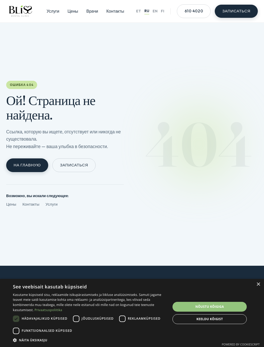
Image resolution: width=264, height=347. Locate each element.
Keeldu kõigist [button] (209, 319)
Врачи (92, 11)
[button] (89, 340)
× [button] (258, 284)
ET (138, 11)
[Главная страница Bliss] (20, 11)
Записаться (74, 165)
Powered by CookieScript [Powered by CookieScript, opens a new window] (241, 344)
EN (155, 11)
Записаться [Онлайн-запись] (236, 11)
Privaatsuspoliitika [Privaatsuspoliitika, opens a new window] (48, 310)
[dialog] (132, 313)
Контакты (115, 11)
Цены (73, 11)
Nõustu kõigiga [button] (209, 306)
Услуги (53, 11)
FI (162, 11)
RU (146, 11)
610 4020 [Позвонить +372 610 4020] (194, 11)
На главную (27, 165)
